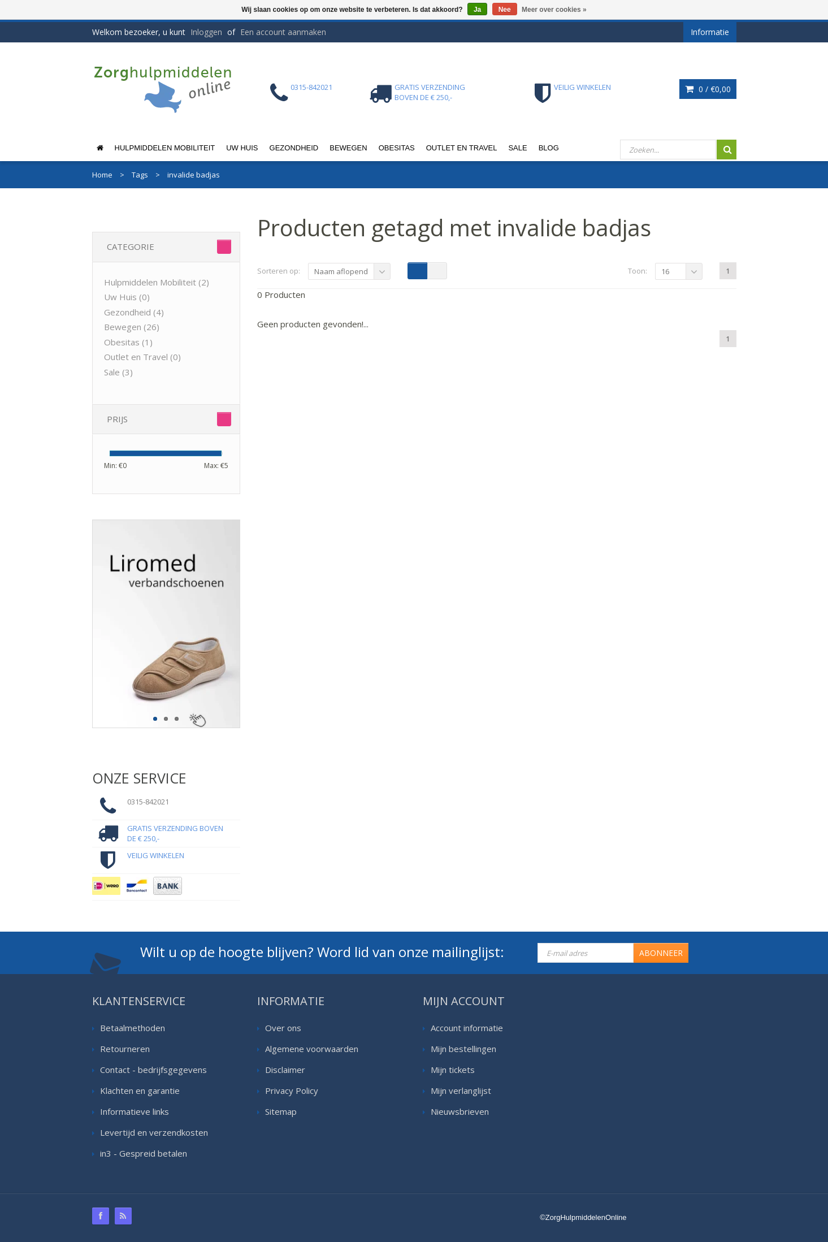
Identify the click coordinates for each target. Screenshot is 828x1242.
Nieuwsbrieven (460, 1111)
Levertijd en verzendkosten (154, 1132)
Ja (477, 10)
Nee (504, 10)
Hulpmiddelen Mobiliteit (165, 148)
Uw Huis (242, 148)
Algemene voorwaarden (311, 1048)
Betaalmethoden (132, 1027)
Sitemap (281, 1111)
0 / (708, 89)
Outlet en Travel (461, 148)
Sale (517, 148)
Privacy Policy (291, 1090)
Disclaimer (285, 1069)
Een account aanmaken (283, 32)
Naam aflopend (341, 271)
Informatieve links (134, 1111)
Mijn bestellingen (463, 1048)
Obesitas (397, 148)
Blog (549, 148)
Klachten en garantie (140, 1090)
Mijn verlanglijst (461, 1090)
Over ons (283, 1027)
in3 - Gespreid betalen (143, 1153)
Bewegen (348, 148)
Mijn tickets (453, 1069)
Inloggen (206, 32)
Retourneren (125, 1048)
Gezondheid (294, 148)
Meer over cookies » (554, 10)
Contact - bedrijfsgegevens (153, 1069)
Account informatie (467, 1027)
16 (665, 271)
